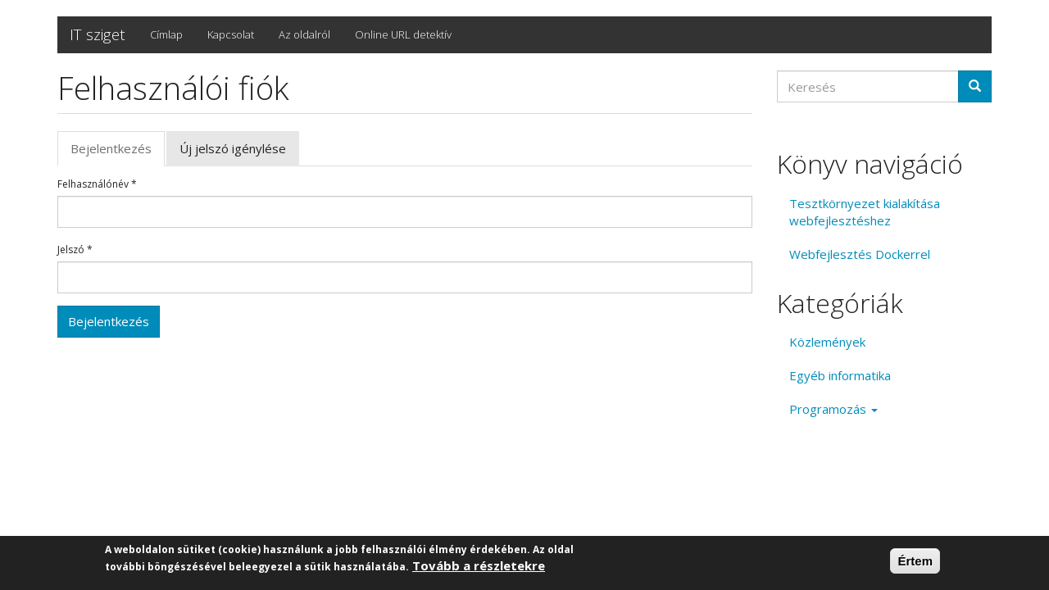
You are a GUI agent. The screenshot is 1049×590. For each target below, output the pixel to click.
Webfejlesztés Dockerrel (859, 254)
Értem (915, 563)
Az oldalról (304, 34)
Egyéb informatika (840, 375)
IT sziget (97, 34)
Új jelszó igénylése (232, 148)
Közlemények (827, 342)
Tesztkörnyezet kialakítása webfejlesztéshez (864, 212)
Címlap (166, 34)
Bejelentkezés (117, 153)
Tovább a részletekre (478, 568)
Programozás (833, 409)
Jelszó (75, 249)
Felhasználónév (97, 184)
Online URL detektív (403, 34)
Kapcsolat (230, 34)
